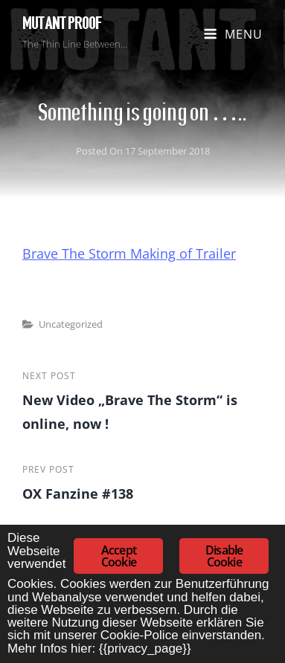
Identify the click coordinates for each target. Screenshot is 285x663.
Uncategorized (71, 324)
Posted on (143, 151)
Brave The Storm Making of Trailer (129, 253)
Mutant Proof (62, 24)
